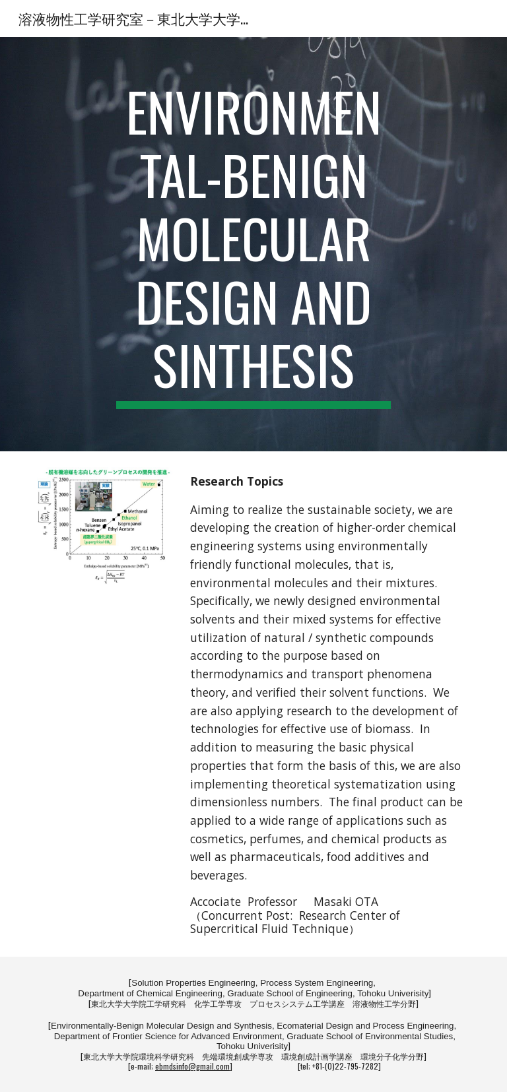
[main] (253, 244)
